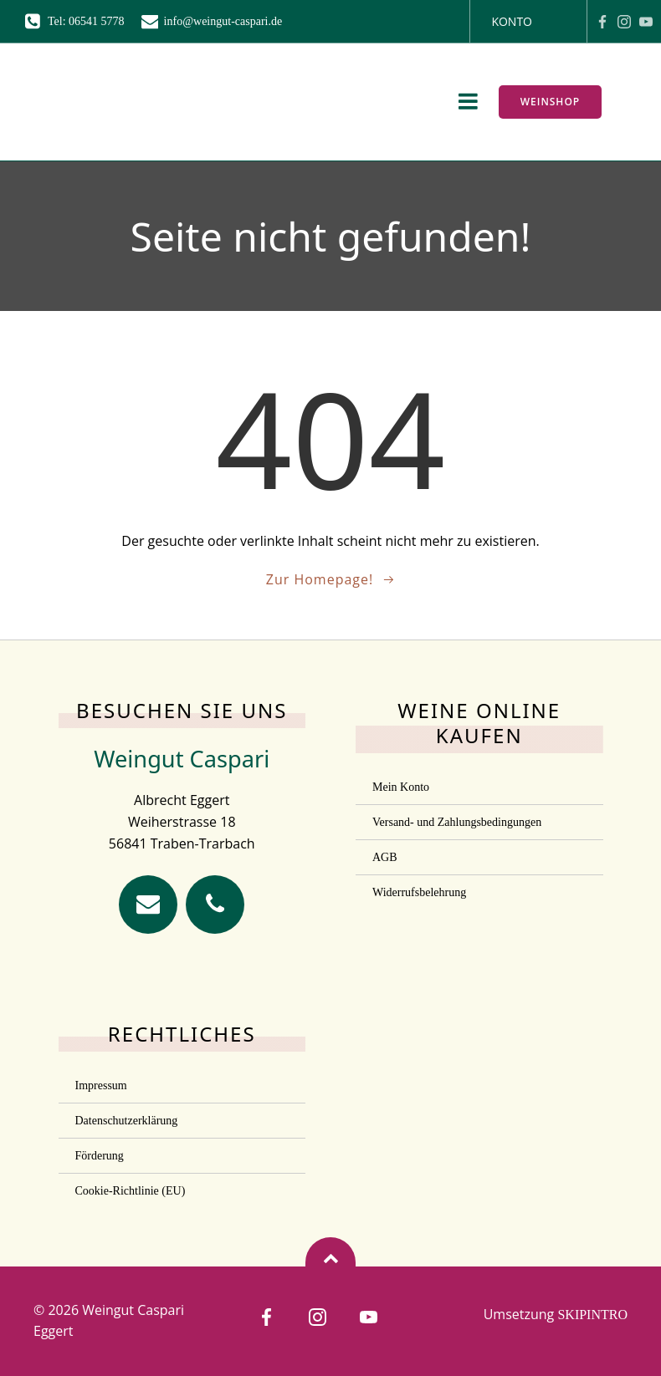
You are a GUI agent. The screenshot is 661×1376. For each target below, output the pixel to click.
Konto (511, 21)
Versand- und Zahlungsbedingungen (456, 822)
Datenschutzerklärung (126, 1120)
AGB (384, 857)
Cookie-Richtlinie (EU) (130, 1191)
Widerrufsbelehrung (419, 892)
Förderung (99, 1155)
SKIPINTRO (592, 1314)
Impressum (101, 1085)
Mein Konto (400, 787)
